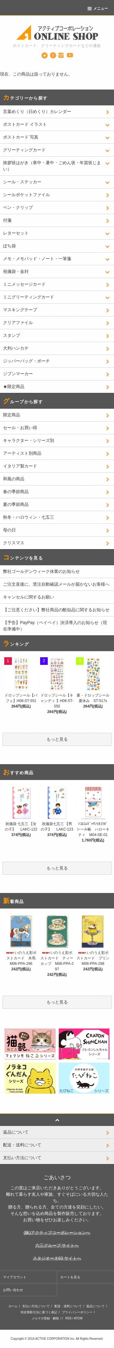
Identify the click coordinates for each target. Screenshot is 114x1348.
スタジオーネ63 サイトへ (57, 1258)
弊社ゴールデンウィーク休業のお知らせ (41, 571)
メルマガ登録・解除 (45, 1318)
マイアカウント (14, 1277)
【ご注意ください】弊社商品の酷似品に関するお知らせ (56, 609)
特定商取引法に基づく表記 (39, 1312)
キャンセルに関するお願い (28, 597)
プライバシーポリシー (77, 1312)
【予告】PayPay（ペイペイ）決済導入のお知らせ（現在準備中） (55, 625)
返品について (95, 1306)
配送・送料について (68, 1306)
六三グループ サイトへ (57, 1245)
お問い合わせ (13, 1290)
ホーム (13, 1306)
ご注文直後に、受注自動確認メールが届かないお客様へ (56, 584)
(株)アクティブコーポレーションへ (57, 1232)
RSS (68, 1318)
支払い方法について (36, 1306)
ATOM (78, 1318)
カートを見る (70, 1277)
